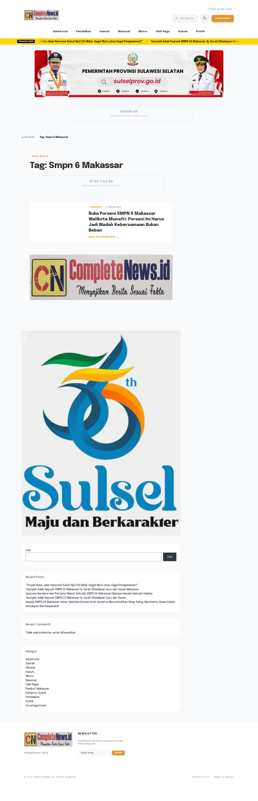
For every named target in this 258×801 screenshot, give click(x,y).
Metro (142, 31)
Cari (28, 550)
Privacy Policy (200, 777)
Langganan (223, 18)
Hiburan (30, 667)
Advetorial (60, 31)
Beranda (27, 137)
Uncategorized (36, 705)
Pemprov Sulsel (36, 693)
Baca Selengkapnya (104, 237)
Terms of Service (224, 777)
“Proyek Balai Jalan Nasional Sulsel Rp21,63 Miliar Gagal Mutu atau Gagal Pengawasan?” (88, 41)
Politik (200, 31)
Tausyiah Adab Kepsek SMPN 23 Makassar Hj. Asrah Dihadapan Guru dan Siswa (76, 597)
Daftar (118, 753)
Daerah (105, 31)
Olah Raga (163, 31)
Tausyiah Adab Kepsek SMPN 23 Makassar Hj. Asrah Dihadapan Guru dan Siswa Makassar (82, 589)
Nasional (124, 31)
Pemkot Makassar (37, 688)
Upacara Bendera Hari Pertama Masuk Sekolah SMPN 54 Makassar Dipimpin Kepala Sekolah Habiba (89, 593)
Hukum (183, 31)
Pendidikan (83, 31)
